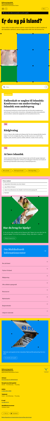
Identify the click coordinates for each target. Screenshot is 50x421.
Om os (5, 413)
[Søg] (6, 8)
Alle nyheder (7, 170)
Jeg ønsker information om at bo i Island (14, 184)
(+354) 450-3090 (6, 391)
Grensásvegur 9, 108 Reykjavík (10, 379)
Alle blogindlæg (33, 170)
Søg (46, 87)
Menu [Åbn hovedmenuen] (45, 8)
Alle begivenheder (19, 170)
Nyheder (6, 192)
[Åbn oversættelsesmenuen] (3, 8)
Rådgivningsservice (10, 238)
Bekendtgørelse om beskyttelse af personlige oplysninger (17, 417)
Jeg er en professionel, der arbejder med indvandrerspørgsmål (20, 190)
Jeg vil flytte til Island (9, 187)
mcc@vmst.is (5, 402)
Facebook (14, 413)
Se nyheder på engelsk (10, 357)
